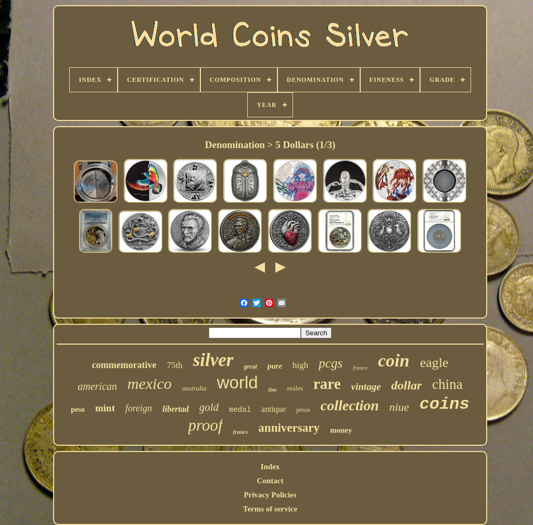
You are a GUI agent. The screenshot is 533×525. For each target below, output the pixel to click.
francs (240, 432)
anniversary (289, 427)
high (300, 365)
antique (273, 409)
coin (393, 360)
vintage (366, 386)
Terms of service (270, 509)
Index (270, 466)
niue (399, 406)
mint (105, 407)
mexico (150, 383)
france (360, 367)
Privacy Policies (270, 495)
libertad (175, 409)
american (97, 386)
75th (174, 365)
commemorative (124, 365)
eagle (434, 362)
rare (327, 383)
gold (209, 407)
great (250, 366)
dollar (406, 385)
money (341, 430)
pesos (303, 409)
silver (213, 360)
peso (77, 409)
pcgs (330, 363)
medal (240, 410)
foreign (138, 408)
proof (205, 425)
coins (444, 404)
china (447, 384)
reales (295, 388)
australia (194, 388)
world (237, 382)
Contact (270, 481)
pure (275, 366)
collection (350, 405)
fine (273, 390)
